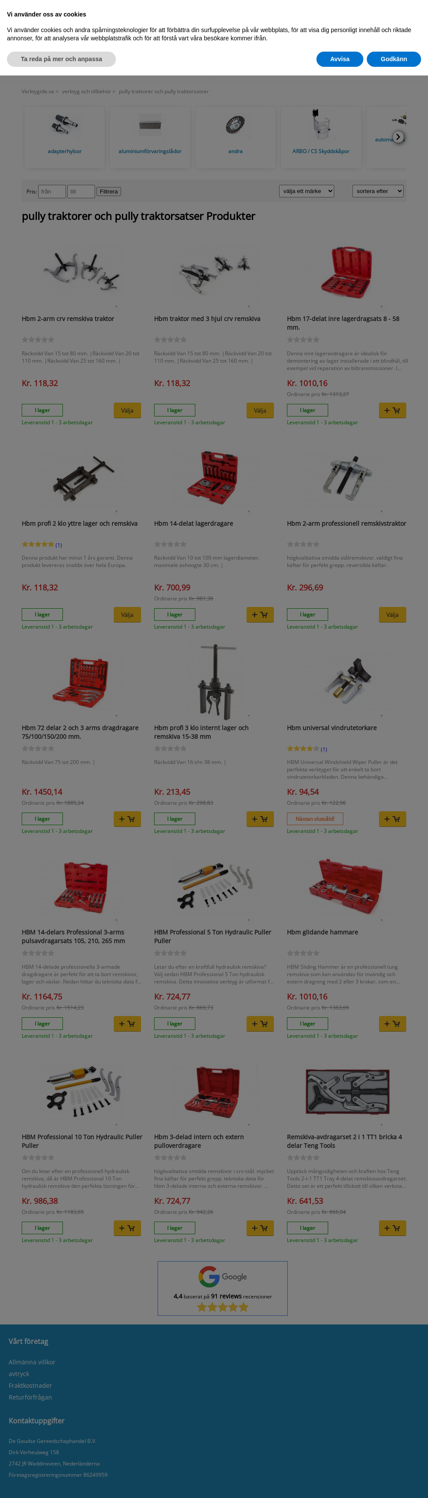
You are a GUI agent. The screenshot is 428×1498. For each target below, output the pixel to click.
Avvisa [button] (340, 59)
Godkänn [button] (394, 59)
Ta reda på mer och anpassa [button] (61, 59)
